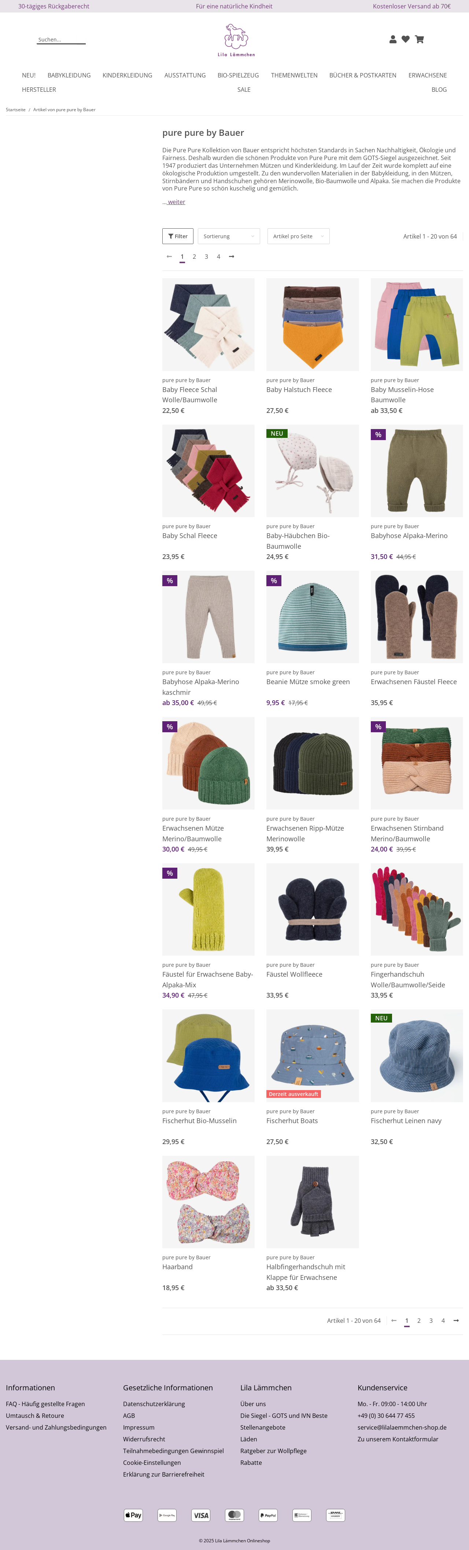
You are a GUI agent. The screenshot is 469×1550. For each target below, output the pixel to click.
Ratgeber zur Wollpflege (273, 1451)
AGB (129, 1416)
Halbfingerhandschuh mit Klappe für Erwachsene (305, 1272)
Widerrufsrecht (144, 1439)
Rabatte (251, 1463)
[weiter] (232, 256)
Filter (178, 236)
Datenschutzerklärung (154, 1404)
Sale (244, 90)
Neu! (29, 75)
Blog (439, 90)
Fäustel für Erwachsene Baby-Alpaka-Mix (207, 979)
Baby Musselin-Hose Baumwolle (402, 394)
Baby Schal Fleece (189, 535)
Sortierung (217, 236)
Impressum (139, 1427)
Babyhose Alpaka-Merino (409, 535)
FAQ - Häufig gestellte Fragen (45, 1404)
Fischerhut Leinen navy (406, 1120)
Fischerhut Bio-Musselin (199, 1120)
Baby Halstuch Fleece (299, 389)
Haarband (177, 1266)
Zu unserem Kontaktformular (398, 1439)
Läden (248, 1439)
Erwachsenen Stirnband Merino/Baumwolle (407, 833)
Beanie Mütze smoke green (308, 681)
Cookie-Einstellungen (152, 1463)
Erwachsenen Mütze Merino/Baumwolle (193, 833)
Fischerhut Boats (292, 1120)
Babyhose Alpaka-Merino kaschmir (200, 687)
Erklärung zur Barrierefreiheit (163, 1474)
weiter (176, 202)
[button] (393, 39)
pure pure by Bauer (186, 380)
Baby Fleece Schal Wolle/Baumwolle (189, 394)
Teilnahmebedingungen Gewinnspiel (173, 1451)
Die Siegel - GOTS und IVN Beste (284, 1416)
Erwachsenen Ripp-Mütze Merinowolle (305, 833)
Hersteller (39, 90)
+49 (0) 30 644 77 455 (386, 1416)
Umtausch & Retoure (35, 1416)
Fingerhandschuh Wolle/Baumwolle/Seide (408, 979)
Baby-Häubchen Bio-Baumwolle (298, 541)
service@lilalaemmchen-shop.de (402, 1427)
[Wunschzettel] (405, 39)
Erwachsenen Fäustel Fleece (414, 681)
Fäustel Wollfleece (294, 974)
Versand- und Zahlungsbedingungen (56, 1427)
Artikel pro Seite (293, 236)
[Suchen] (57, 40)
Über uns (253, 1404)
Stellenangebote (262, 1427)
